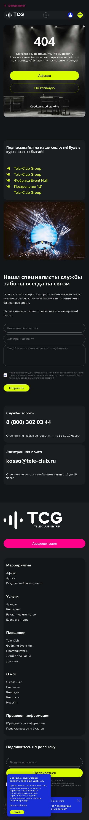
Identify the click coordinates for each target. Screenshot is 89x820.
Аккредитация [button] (44, 543)
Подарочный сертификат (23, 583)
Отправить (16, 388)
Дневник (12, 661)
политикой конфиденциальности (66, 372)
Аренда (11, 604)
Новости (12, 702)
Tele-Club (12, 640)
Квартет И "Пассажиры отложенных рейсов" (56, 807)
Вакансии (13, 687)
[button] (14, 5)
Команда (12, 692)
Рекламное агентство (21, 614)
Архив (10, 578)
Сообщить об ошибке (44, 106)
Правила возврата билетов (25, 728)
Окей (17, 812)
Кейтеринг (13, 609)
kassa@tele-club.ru (31, 460)
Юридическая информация (25, 723)
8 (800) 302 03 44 (28, 422)
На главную (44, 88)
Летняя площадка (18, 656)
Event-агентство (17, 619)
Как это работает (18, 805)
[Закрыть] (78, 800)
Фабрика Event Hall (19, 645)
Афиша (44, 75)
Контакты (13, 697)
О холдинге (14, 682)
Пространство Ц (17, 650)
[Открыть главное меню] (80, 15)
